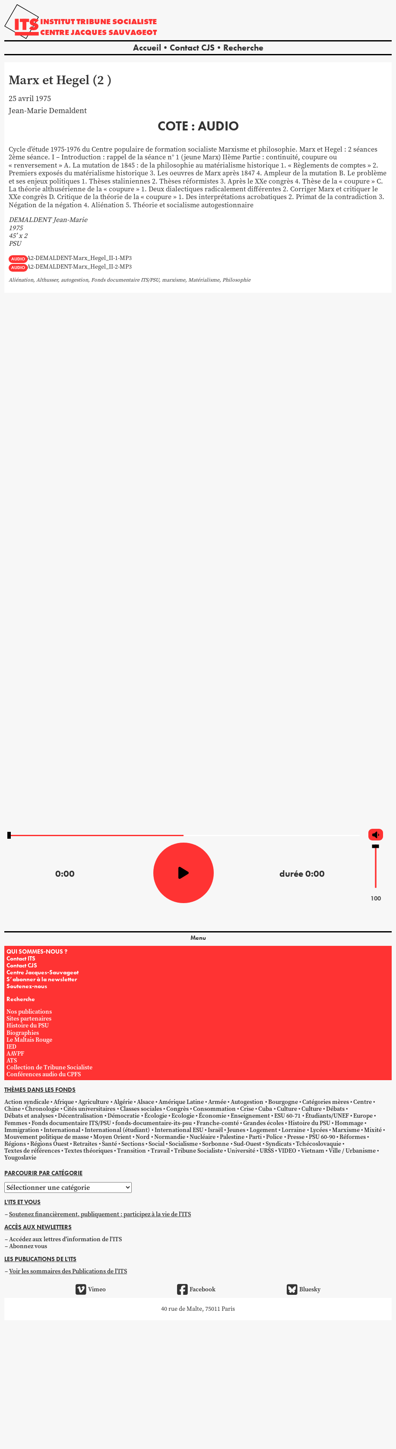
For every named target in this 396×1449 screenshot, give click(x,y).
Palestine (232, 1137)
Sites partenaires (28, 1019)
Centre (362, 1102)
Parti (255, 1137)
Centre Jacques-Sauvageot (42, 972)
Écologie (155, 1116)
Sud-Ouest (247, 1144)
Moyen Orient (112, 1137)
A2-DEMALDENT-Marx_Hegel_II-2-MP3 (79, 267)
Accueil (147, 47)
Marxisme (346, 1130)
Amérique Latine (181, 1102)
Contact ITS (20, 958)
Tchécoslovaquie (318, 1144)
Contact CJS (192, 47)
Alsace (145, 1102)
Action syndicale (26, 1102)
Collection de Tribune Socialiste (49, 1067)
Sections (132, 1144)
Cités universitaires (89, 1109)
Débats (335, 1109)
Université (241, 1151)
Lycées (319, 1130)
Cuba (265, 1109)
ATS (11, 1060)
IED (11, 1047)
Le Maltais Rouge (29, 1040)
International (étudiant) (117, 1130)
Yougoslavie (20, 1158)
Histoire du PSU (27, 1025)
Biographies (22, 1033)
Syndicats (278, 1144)
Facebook (196, 1290)
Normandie (169, 1137)
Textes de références (32, 1151)
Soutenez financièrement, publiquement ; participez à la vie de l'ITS (100, 1214)
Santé (109, 1144)
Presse (295, 1137)
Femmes (15, 1123)
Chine (12, 1109)
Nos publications (29, 1012)
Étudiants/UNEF (327, 1116)
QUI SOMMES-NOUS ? (36, 951)
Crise (247, 1109)
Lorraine (293, 1130)
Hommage (349, 1123)
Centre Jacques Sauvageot (98, 32)
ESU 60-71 (287, 1116)
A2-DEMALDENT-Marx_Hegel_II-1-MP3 (79, 258)
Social (157, 1144)
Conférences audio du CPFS (43, 1074)
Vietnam (312, 1151)
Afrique (64, 1102)
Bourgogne (283, 1102)
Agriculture (93, 1102)
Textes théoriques (88, 1151)
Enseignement (250, 1116)
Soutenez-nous (26, 986)
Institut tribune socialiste (98, 21)
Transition (131, 1151)
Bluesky (303, 1290)
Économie (212, 1116)
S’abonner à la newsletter (41, 979)
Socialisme (183, 1144)
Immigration (21, 1130)
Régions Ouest (49, 1144)
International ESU (179, 1130)
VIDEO (287, 1151)
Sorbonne (215, 1144)
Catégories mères (325, 1102)
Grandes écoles (263, 1123)
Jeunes (236, 1130)
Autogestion (247, 1102)
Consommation (214, 1109)
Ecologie (182, 1116)
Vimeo (91, 1290)
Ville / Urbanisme (352, 1151)
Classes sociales (141, 1109)
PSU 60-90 (322, 1137)
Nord (142, 1137)
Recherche (243, 47)
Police (274, 1137)
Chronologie (42, 1109)
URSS (267, 1151)
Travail (160, 1151)
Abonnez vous (28, 1246)
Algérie (123, 1102)
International (62, 1130)
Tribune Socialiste (198, 1151)
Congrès (177, 1109)
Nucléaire (202, 1137)
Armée (217, 1102)
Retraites (85, 1144)
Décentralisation (80, 1116)
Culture (287, 1109)
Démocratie (123, 1116)
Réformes (352, 1137)
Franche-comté (217, 1123)
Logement (263, 1130)
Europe (363, 1116)
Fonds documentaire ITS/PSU (71, 1123)
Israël (215, 1130)
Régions (15, 1144)
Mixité (373, 1130)
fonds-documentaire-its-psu (153, 1123)
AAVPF (15, 1053)
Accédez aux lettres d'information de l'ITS (65, 1239)
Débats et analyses (29, 1116)
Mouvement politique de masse (46, 1137)
